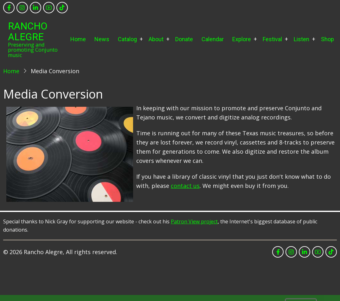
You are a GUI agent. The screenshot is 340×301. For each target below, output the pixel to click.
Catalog (127, 39)
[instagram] (22, 7)
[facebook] (9, 7)
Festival (272, 39)
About (156, 39)
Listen (301, 39)
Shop (327, 39)
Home (78, 39)
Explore (241, 39)
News (101, 39)
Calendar (213, 39)
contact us (185, 185)
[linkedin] (35, 7)
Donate (184, 39)
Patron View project (194, 221)
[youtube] (49, 7)
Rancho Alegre (28, 31)
